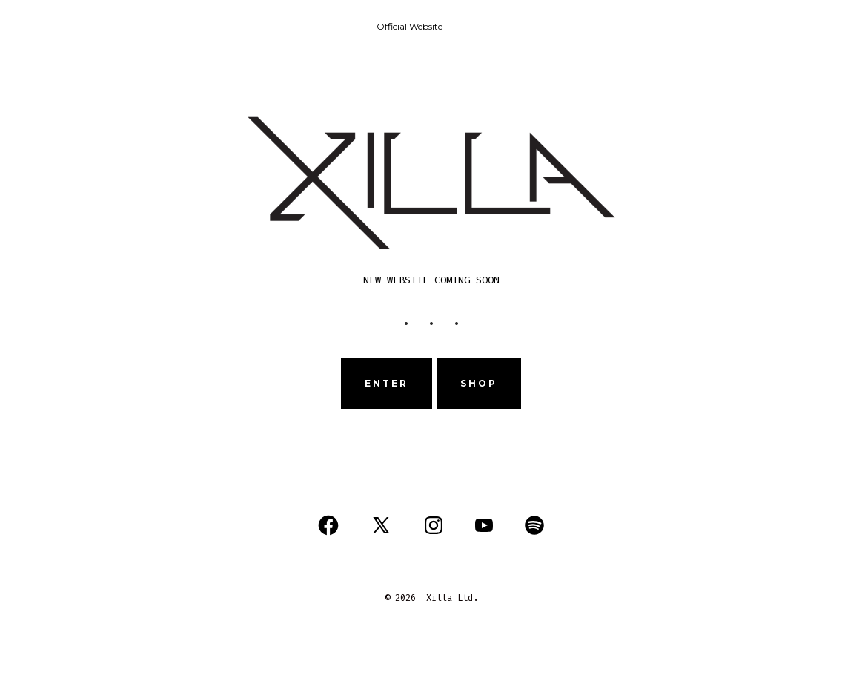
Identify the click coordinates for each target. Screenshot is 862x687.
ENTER (386, 383)
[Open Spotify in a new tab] (534, 525)
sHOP (478, 383)
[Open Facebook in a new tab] (328, 525)
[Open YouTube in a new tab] (484, 525)
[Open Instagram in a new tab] (433, 525)
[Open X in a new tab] (381, 525)
